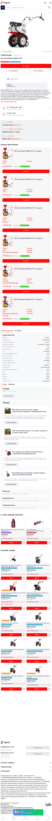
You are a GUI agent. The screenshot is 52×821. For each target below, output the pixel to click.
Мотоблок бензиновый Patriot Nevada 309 (38, 623)
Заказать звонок (38, 747)
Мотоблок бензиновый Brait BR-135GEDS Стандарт (38, 676)
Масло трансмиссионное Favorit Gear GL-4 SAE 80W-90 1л (12, 530)
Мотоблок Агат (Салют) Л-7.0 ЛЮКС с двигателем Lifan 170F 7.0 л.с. (11, 566)
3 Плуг (4, 163)
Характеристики (7, 330)
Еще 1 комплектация (6, 604)
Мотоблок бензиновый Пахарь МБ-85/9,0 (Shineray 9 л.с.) (38, 566)
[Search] (49, 7)
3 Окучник (5, 281)
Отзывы (4, 384)
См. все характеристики (8, 101)
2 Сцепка (29, 161)
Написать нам (37, 753)
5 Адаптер (6, 222)
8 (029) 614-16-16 (7, 747)
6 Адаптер (30, 283)
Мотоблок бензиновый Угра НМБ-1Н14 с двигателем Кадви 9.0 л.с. (38, 593)
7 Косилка (5, 315)
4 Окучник (29, 191)
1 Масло (5, 161)
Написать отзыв (9, 395)
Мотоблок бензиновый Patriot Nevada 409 (38, 649)
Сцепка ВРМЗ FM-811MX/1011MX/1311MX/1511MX (35, 530)
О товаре (18, 330)
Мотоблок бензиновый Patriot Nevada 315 (12, 676)
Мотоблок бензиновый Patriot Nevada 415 (12, 649)
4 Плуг (28, 281)
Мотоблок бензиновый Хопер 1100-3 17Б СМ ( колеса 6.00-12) (13, 593)
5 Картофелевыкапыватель (10, 252)
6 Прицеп (29, 252)
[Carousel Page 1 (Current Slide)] (25, 47)
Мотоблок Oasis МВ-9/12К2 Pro (9, 623)
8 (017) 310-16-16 (7, 753)
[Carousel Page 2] (26, 47)
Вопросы (12, 384)
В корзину (26, 171)
